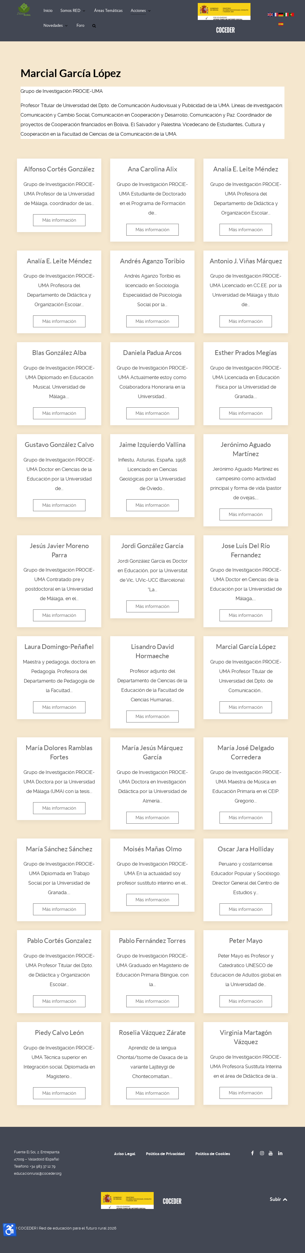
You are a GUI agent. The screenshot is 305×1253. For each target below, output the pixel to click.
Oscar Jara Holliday (246, 848)
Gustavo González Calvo (59, 444)
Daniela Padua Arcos (152, 352)
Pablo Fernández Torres (152, 940)
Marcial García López (246, 646)
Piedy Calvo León (59, 1032)
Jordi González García (152, 545)
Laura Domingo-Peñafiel (59, 646)
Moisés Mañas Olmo (152, 848)
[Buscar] (95, 26)
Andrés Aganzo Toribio (152, 261)
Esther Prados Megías (246, 352)
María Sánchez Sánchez (59, 848)
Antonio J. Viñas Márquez (246, 261)
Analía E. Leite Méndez (245, 169)
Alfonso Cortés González (59, 169)
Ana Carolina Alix (152, 169)
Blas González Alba (59, 352)
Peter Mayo (245, 940)
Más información (59, 220)
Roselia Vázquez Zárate (152, 1032)
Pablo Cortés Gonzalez (59, 940)
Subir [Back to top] (279, 1199)
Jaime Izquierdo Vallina (152, 444)
